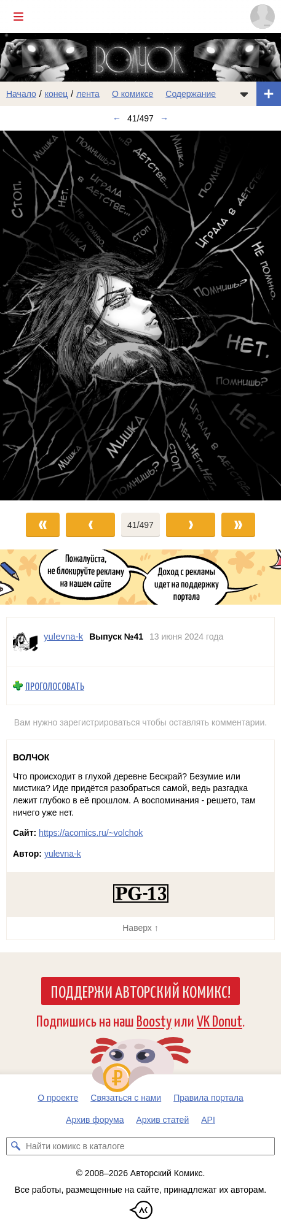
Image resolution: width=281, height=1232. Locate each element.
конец (56, 94)
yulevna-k (62, 854)
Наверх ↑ (140, 928)
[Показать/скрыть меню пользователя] (262, 16)
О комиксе (132, 94)
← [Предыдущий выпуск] (117, 118)
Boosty (154, 1020)
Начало (21, 94)
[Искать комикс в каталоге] (15, 1146)
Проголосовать (54, 685)
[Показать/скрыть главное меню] (18, 16)
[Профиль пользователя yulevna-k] (25, 642)
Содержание (190, 94)
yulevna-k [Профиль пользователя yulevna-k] (63, 636)
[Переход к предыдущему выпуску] (35, 315)
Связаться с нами (125, 1098)
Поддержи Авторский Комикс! (140, 991)
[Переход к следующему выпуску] (140, 315)
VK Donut (219, 1020)
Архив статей (163, 1120)
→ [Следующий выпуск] (164, 118)
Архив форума (95, 1120)
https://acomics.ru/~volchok (91, 833)
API (208, 1120)
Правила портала (208, 1098)
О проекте (58, 1098)
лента (88, 94)
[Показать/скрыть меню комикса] (244, 94)
